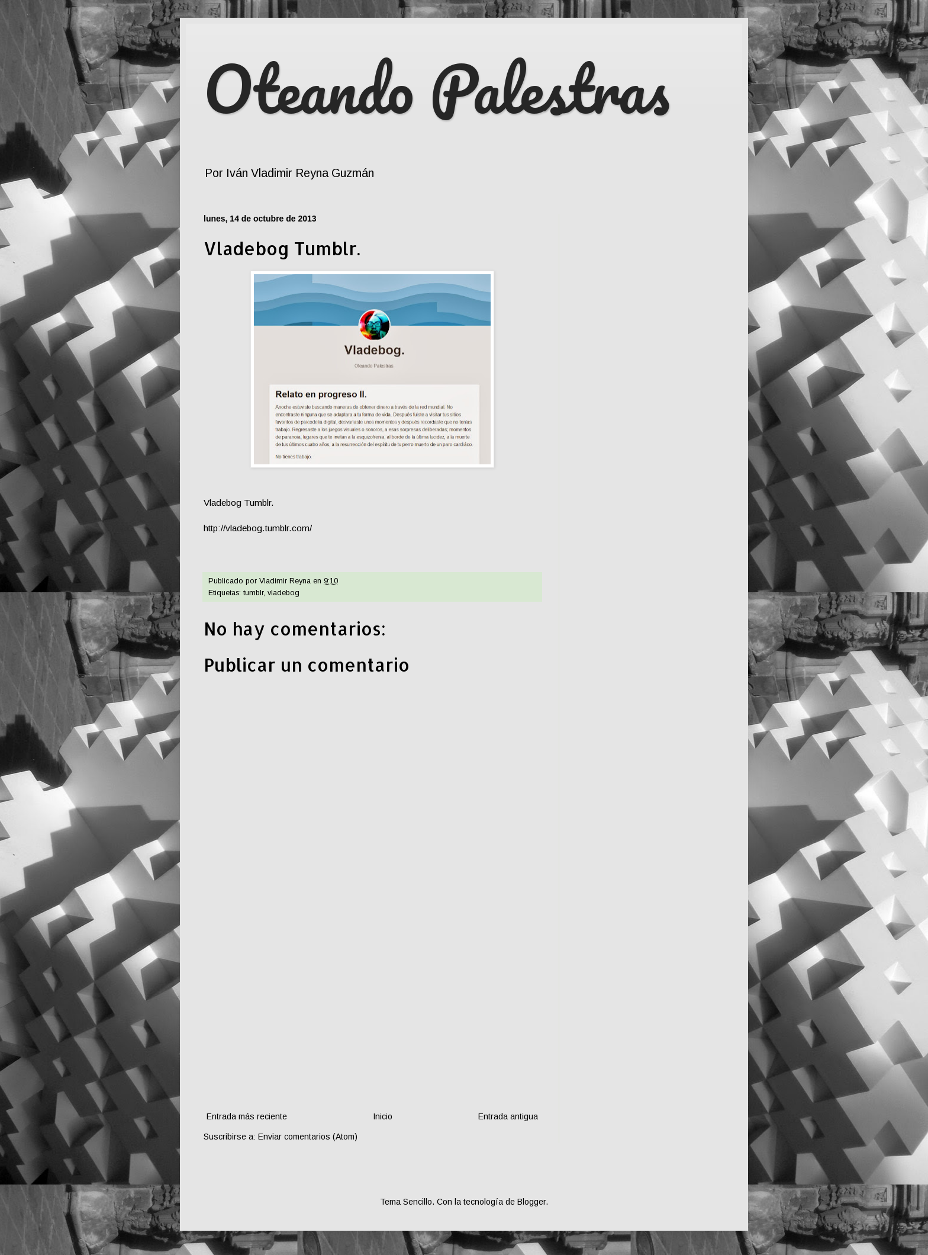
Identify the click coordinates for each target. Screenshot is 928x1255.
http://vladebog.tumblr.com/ (258, 528)
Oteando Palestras (436, 88)
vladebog (283, 593)
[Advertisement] (372, 1020)
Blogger (531, 1201)
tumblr (253, 593)
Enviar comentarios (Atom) (307, 1136)
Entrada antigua (508, 1116)
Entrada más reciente (247, 1116)
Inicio (382, 1116)
